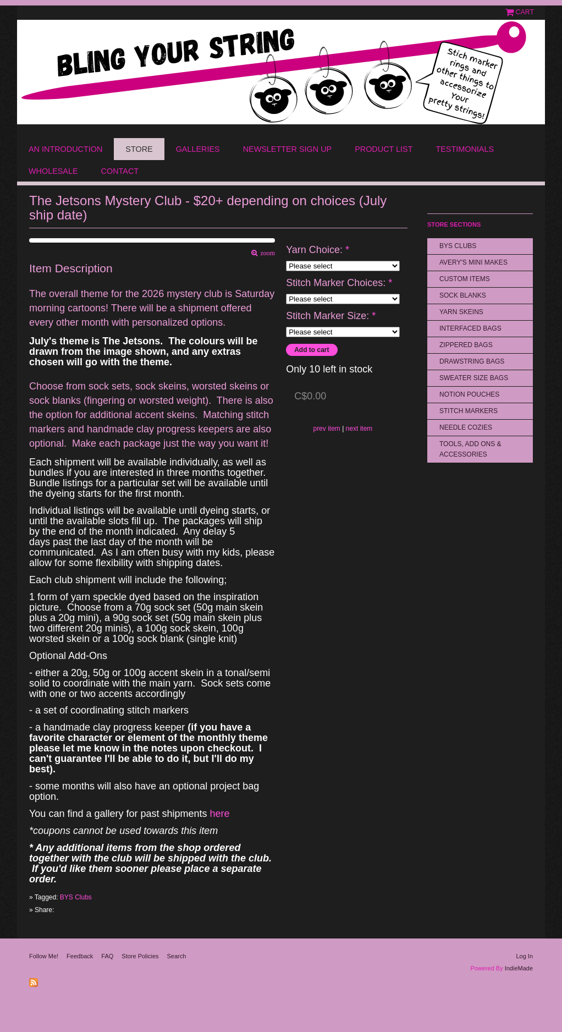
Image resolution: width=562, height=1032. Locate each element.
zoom (266, 253)
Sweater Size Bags (473, 378)
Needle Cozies (465, 427)
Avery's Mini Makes (473, 262)
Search (176, 956)
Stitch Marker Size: (331, 316)
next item (359, 428)
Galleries (198, 149)
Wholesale (53, 171)
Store (138, 149)
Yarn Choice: (317, 250)
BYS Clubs (76, 897)
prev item (326, 428)
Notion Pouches (469, 394)
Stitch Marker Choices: (339, 283)
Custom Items (464, 279)
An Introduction (65, 149)
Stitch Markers (468, 411)
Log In (524, 956)
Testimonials (465, 149)
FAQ (107, 956)
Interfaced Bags (470, 328)
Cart (525, 12)
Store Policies (140, 956)
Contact (120, 171)
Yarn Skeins (461, 312)
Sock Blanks (462, 295)
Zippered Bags (466, 345)
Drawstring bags (471, 361)
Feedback (80, 956)
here (218, 813)
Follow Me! (43, 956)
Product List (383, 149)
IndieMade (519, 968)
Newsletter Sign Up (287, 149)
